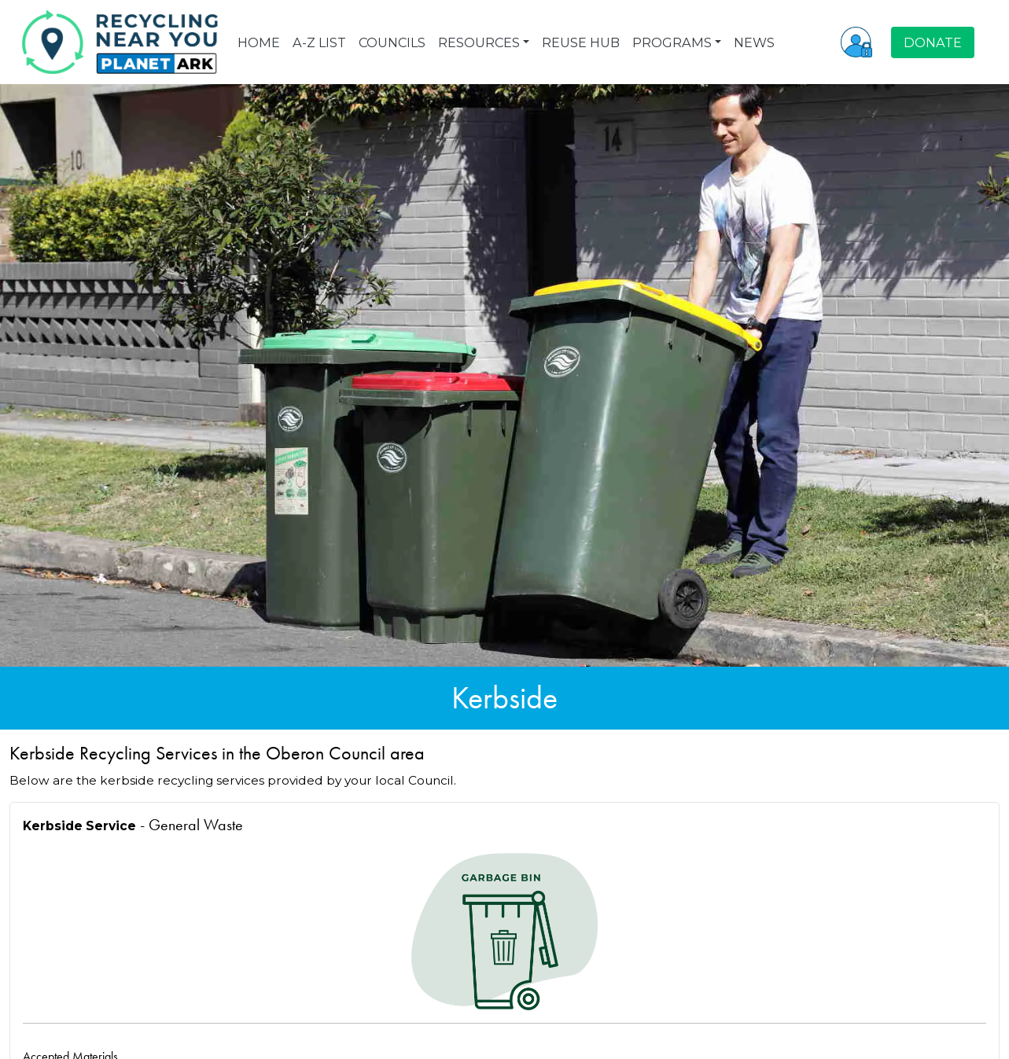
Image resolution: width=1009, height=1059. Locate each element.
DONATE (933, 42)
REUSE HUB (581, 42)
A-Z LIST (319, 42)
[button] (856, 41)
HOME (259, 42)
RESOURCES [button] (479, 42)
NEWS (754, 42)
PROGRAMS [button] (672, 42)
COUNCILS (392, 42)
